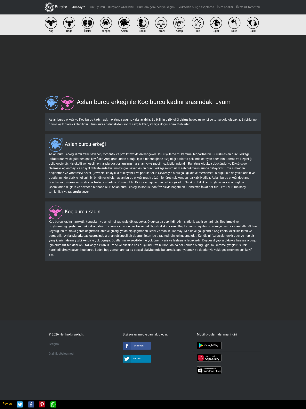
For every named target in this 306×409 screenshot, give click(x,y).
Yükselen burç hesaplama (196, 7)
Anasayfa (78, 7)
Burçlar (56, 7)
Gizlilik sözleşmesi (61, 353)
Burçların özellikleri (121, 7)
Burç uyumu (96, 7)
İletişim (54, 344)
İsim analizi (225, 7)
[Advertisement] (153, 64)
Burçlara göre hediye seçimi (156, 7)
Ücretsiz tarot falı (248, 7)
